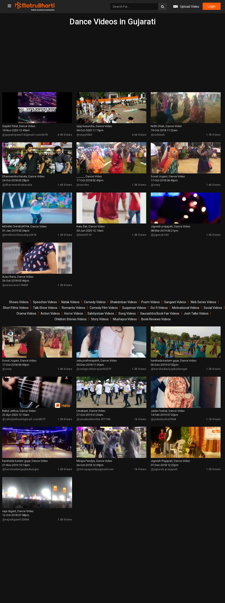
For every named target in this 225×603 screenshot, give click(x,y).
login (211, 7)
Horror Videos (73, 312)
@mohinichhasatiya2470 (19, 233)
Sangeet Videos (175, 300)
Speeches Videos (45, 300)
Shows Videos (19, 300)
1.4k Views (65, 183)
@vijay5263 (84, 134)
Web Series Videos (203, 300)
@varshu (82, 183)
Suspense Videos (134, 306)
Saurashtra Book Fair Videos (159, 312)
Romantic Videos (73, 306)
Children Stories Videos (70, 317)
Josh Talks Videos (196, 312)
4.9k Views (65, 134)
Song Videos (127, 312)
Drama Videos (26, 312)
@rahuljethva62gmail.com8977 (23, 416)
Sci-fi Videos (159, 306)
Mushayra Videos (125, 317)
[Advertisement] (112, 59)
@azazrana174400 (15, 283)
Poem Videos (150, 300)
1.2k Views (65, 233)
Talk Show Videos (45, 306)
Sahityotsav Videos (100, 312)
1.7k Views (213, 134)
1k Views (140, 416)
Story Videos (100, 317)
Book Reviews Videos (156, 317)
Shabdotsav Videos (123, 300)
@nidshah (158, 134)
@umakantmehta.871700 (93, 416)
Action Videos (50, 312)
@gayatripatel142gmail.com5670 (25, 134)
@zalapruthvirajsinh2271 (93, 367)
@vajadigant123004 (15, 516)
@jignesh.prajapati (164, 466)
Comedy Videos (95, 300)
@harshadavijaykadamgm (169, 367)
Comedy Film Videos (104, 306)
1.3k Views (139, 183)
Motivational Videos (185, 306)
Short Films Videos (16, 306)
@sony (155, 183)
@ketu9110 (83, 233)
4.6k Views (139, 134)
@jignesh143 (160, 233)
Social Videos (213, 306)
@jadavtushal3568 (163, 416)
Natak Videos (70, 300)
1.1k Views (213, 416)
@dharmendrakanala (17, 183)
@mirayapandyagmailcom (95, 466)
